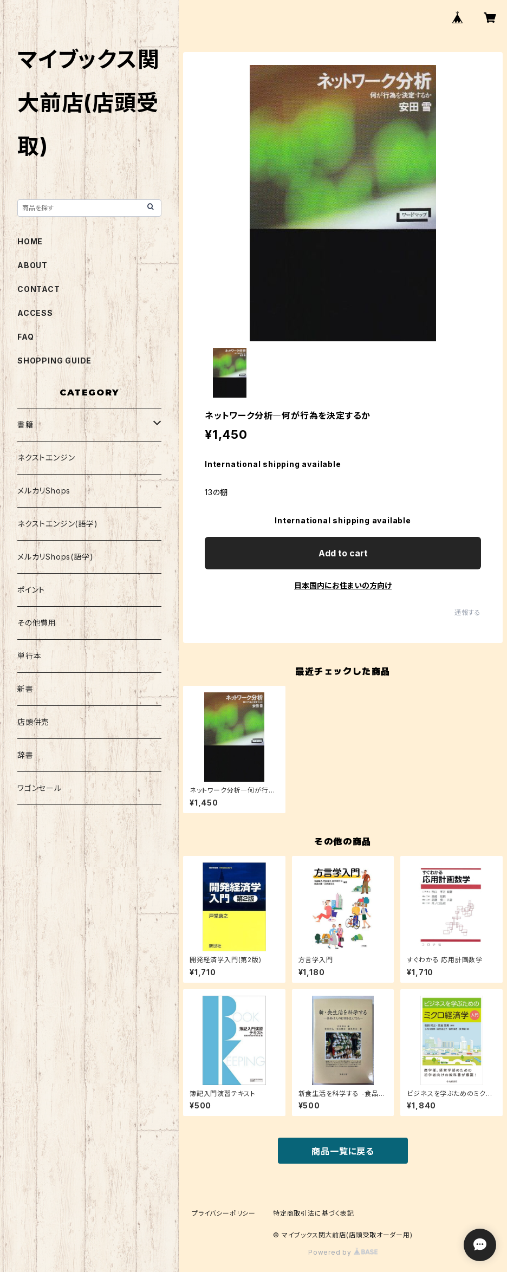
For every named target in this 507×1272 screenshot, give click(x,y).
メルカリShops (43, 490)
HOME (30, 241)
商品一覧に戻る (342, 1151)
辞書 (25, 755)
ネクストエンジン (46, 457)
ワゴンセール (39, 788)
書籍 (25, 424)
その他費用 (36, 622)
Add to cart (343, 553)
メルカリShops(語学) (55, 556)
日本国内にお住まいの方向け (343, 585)
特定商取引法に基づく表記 (313, 1213)
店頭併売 (33, 721)
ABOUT (32, 265)
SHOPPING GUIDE (54, 360)
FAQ (25, 336)
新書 (25, 688)
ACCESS (35, 312)
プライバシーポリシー (224, 1213)
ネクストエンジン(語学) (57, 523)
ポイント (31, 589)
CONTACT (38, 289)
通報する (467, 612)
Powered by (343, 1252)
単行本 (29, 655)
